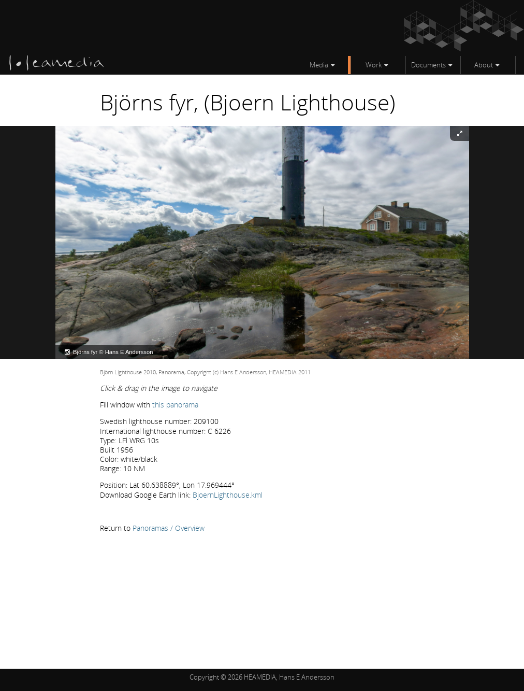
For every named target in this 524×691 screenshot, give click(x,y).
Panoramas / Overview (169, 528)
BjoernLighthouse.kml (228, 495)
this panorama (175, 405)
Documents (428, 64)
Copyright (204, 677)
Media (319, 64)
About (483, 64)
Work (374, 64)
